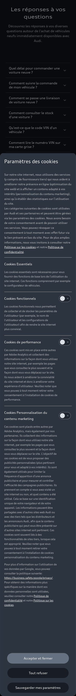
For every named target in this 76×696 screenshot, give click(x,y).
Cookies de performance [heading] (37, 342)
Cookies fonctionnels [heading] (37, 298)
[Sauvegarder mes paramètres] (38, 687)
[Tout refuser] (38, 673)
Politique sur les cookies (20, 247)
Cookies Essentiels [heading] (18, 264)
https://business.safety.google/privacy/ (28, 577)
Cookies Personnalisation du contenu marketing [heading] (37, 416)
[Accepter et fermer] (38, 658)
